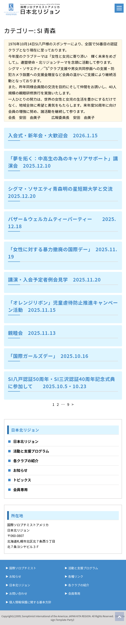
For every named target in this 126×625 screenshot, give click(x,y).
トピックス (22, 479)
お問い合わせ (18, 593)
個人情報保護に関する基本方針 (30, 602)
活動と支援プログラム (31, 451)
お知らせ (20, 470)
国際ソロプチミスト (22, 568)
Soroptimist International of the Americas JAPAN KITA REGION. (56, 616)
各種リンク (75, 576)
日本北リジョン (25, 441)
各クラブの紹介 (25, 460)
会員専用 (20, 489)
